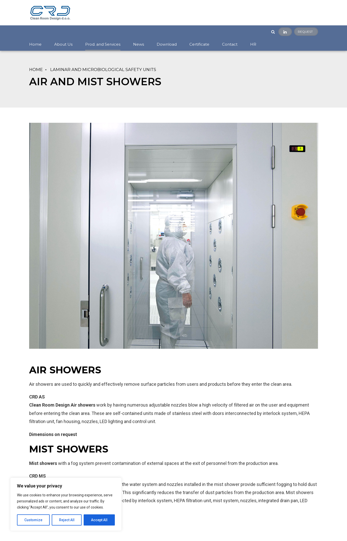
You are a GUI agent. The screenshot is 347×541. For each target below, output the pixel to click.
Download (167, 44)
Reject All (67, 520)
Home (35, 44)
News (138, 44)
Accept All (99, 520)
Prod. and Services (102, 44)
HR (253, 44)
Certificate (199, 44)
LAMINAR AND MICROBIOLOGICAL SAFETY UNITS (103, 69)
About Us (63, 44)
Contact (230, 44)
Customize (33, 520)
